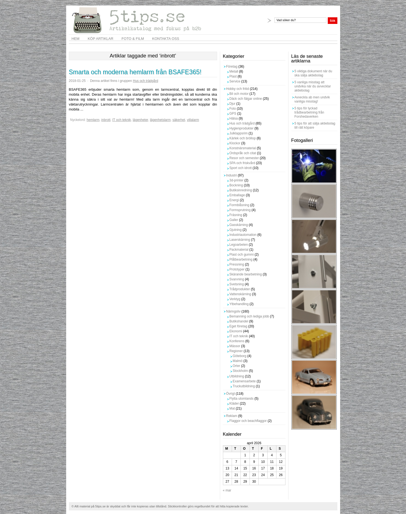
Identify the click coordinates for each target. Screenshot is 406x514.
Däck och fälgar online (245, 99)
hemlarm (93, 120)
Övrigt (230, 394)
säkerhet (178, 120)
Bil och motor (239, 94)
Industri (231, 175)
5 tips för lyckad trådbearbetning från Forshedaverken (309, 112)
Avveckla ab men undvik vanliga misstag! (312, 99)
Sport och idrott (240, 168)
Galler (233, 220)
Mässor (234, 346)
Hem (76, 39)
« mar (227, 490)
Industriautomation (243, 235)
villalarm (193, 120)
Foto (232, 108)
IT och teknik (121, 120)
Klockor (234, 143)
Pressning (236, 264)
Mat (232, 408)
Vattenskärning (240, 294)
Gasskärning (238, 225)
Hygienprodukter (241, 128)
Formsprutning (240, 210)
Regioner (236, 351)
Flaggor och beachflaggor (248, 421)
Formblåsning (239, 205)
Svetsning (236, 284)
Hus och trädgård (145, 81)
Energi (234, 200)
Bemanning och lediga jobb (249, 316)
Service (234, 81)
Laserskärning (239, 240)
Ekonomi (235, 331)
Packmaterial (238, 250)
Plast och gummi (241, 254)
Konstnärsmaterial (242, 148)
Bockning (236, 185)
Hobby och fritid (237, 89)
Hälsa (233, 118)
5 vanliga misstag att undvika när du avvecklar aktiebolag (313, 86)
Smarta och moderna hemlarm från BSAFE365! (135, 72)
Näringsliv (233, 311)
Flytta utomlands (241, 398)
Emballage (237, 195)
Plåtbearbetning (241, 259)
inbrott (105, 120)
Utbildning (236, 376)
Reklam (231, 416)
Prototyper (237, 269)
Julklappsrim (238, 133)
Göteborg (240, 356)
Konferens (237, 341)
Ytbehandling (239, 304)
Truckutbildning (244, 386)
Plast (233, 76)
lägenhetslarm (160, 120)
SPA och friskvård (242, 163)
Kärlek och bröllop (242, 138)
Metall (233, 71)
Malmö (238, 361)
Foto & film (133, 39)
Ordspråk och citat (242, 153)
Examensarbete (244, 381)
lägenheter (140, 120)
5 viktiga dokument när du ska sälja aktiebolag (313, 73)
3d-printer (236, 180)
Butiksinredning (240, 190)
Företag (231, 66)
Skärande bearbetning (245, 274)
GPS (232, 113)
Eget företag (238, 326)
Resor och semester (244, 158)
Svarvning (236, 279)
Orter (236, 366)
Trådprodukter (239, 289)
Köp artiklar (100, 39)
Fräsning (235, 215)
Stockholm (240, 371)
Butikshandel (238, 321)
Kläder (234, 403)
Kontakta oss (165, 39)
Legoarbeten (238, 245)
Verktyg (234, 299)
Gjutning (235, 230)
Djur (232, 104)
